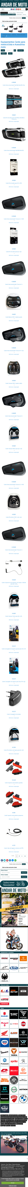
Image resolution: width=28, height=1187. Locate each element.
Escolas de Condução (10, 1124)
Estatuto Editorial (16, 1164)
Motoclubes (20, 1124)
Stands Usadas (19, 1119)
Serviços (13, 1125)
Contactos (3, 1164)
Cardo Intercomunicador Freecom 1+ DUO (14, 219)
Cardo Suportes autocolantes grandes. (14, 782)
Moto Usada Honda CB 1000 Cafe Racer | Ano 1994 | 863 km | (14, 1142)
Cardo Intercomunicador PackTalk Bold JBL (14, 150)
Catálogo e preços (6, 34)
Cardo (23, 18)
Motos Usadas (4, 1115)
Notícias (14, 34)
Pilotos (8, 1125)
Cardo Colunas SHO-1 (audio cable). (14, 383)
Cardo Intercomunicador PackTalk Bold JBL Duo (14, 85)
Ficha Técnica (9, 1164)
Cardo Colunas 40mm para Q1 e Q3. (13, 448)
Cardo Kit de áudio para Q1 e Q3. (14, 251)
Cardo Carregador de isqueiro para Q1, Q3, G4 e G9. (14, 649)
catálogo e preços (12, 12)
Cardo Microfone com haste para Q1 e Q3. (14, 750)
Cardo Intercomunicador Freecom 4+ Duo (14, 350)
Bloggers (3, 1125)
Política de (12, 1185)
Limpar (3, 50)
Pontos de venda (21, 34)
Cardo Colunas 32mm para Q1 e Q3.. (13, 616)
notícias (24, 14)
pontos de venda (20, 12)
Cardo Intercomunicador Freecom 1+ (14, 550)
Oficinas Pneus (10, 1120)
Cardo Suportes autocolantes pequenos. (13, 815)
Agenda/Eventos (13, 1115)
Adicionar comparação (14, 88)
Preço (10, 53)
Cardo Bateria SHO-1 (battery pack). (14, 317)
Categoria (4, 53)
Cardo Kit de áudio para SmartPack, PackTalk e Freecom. (14, 118)
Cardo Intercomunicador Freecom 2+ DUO (14, 484)
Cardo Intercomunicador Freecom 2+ (14, 284)
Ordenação (20, 50)
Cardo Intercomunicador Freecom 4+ (14, 416)
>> (25, 856)
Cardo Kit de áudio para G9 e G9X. (14, 183)
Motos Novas (21, 1115)
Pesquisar (24, 872)
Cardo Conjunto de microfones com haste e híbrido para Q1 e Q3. (14, 583)
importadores (19, 14)
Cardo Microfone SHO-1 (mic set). (14, 517)
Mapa (3, 37)
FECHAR (12, 1183)
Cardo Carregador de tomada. (14, 714)
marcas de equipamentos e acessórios (8, 14)
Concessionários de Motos (7, 1119)
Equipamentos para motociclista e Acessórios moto (14, 1117)
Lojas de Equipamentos (21, 1120)
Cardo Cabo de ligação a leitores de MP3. (14, 848)
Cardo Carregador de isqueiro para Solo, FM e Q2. (13, 681)
